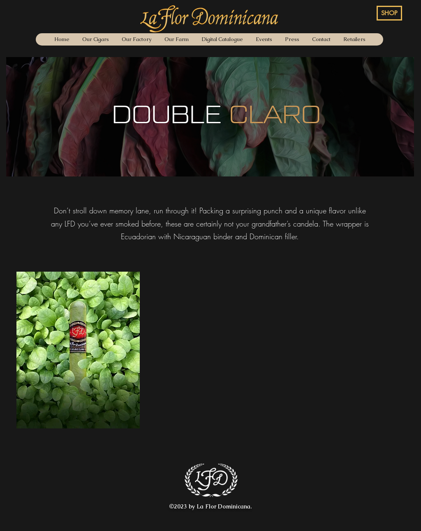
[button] (78, 350)
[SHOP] (389, 13)
